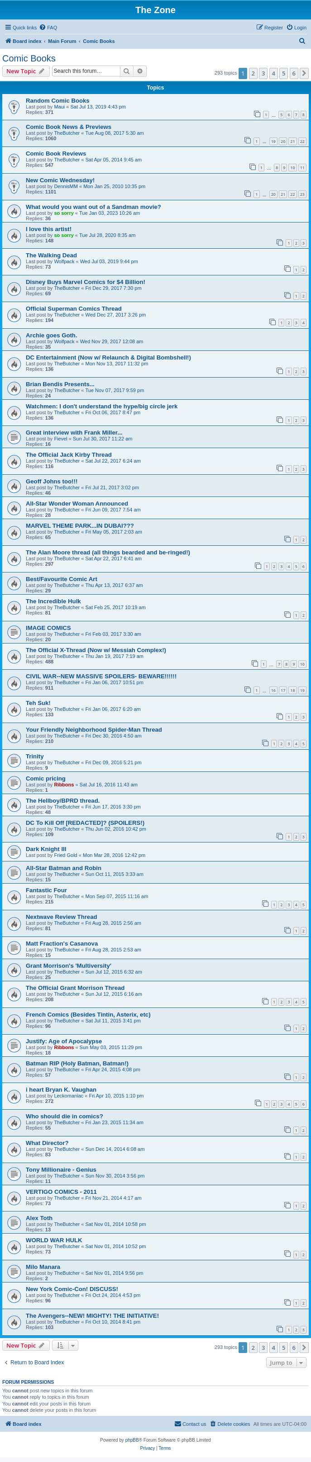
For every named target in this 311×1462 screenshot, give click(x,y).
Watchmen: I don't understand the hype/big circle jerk (101, 406)
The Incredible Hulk (53, 601)
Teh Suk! (38, 703)
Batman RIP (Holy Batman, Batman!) (77, 1063)
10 (292, 167)
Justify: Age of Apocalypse (64, 1041)
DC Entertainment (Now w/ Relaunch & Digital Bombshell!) (108, 357)
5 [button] (283, 73)
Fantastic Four (46, 890)
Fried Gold (65, 855)
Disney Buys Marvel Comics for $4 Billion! (85, 282)
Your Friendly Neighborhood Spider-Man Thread (94, 729)
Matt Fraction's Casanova (62, 943)
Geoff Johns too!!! (51, 481)
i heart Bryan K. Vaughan (61, 1089)
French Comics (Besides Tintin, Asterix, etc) (88, 1014)
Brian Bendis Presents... (60, 384)
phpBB (132, 1440)
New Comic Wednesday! (60, 180)
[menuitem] (48, 27)
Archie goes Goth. (51, 335)
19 (273, 141)
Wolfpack (64, 261)
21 (292, 141)
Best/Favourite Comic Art (61, 579)
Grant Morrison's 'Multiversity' (68, 965)
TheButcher (67, 133)
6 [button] (294, 73)
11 (302, 167)
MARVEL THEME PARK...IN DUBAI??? (80, 525)
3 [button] (263, 73)
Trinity (35, 756)
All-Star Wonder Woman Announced (77, 503)
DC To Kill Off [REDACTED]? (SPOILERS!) (85, 822)
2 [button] (253, 73)
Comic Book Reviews (56, 153)
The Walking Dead (51, 255)
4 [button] (273, 73)
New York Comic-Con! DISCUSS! (72, 1289)
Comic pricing (46, 778)
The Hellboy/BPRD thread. (63, 800)
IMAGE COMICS (48, 628)
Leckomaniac (68, 1095)
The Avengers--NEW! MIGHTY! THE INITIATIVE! (92, 1315)
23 (302, 194)
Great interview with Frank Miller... (74, 432)
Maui (59, 106)
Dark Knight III (46, 849)
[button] (304, 73)
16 (273, 690)
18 (292, 690)
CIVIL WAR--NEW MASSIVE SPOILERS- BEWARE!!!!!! (101, 676)
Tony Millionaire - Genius (61, 1169)
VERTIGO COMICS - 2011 (61, 1191)
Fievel (60, 438)
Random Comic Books (58, 100)
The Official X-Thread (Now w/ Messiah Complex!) (96, 650)
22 (302, 141)
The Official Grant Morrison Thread (75, 987)
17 (283, 690)
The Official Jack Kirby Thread (69, 454)
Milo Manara (43, 1266)
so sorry (63, 213)
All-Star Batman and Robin (63, 868)
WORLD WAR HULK (54, 1240)
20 (283, 141)
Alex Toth (39, 1218)
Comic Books (29, 58)
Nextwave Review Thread (61, 916)
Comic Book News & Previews (68, 126)
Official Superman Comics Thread (74, 308)
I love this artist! (49, 229)
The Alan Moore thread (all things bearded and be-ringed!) (108, 552)
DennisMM (66, 186)
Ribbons (64, 784)
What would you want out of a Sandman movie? (93, 206)
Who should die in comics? (64, 1116)
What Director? (47, 1143)
